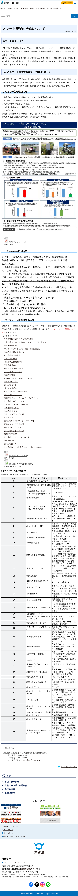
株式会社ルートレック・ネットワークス (20, 437)
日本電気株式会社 (11, 408)
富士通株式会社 (10, 365)
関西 (21, 368)
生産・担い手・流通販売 (51, 8)
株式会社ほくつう (11, 444)
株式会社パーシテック (13, 372)
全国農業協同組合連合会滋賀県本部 (18, 339)
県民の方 (11, 8)
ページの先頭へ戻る (69, 767)
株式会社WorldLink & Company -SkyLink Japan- (23, 447)
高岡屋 (14, 411)
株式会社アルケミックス (14, 401)
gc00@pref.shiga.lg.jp (31, 760)
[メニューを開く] (75, 2)
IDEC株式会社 (10, 441)
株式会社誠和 (9, 375)
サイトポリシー (9, 833)
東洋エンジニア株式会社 (14, 424)
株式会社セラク (10, 385)
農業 (37, 8)
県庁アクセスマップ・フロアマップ (16, 862)
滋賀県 (2, 8)
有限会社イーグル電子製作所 (16, 391)
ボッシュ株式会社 (11, 388)
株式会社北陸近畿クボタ (14, 352)
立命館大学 (8, 418)
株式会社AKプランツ (12, 427)
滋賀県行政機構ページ (29, 869)
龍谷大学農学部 (10, 346)
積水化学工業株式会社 (13, 362)
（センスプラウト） (28, 421)
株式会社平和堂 (10, 434)
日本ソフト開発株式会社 (14, 414)
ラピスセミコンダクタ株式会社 (17, 404)
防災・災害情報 (68, 2)
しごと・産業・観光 (25, 8)
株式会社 (7, 382)
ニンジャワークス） (24, 378)
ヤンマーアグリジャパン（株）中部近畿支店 (22, 349)
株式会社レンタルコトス (14, 431)
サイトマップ (8, 830)
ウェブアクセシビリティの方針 (14, 836)
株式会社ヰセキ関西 (12, 355)
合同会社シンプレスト (13, 395)
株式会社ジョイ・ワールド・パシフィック (21, 398)
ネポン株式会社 (10, 359)
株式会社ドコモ (10, 368)
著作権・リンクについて (12, 827)
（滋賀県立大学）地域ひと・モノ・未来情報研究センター (28, 342)
